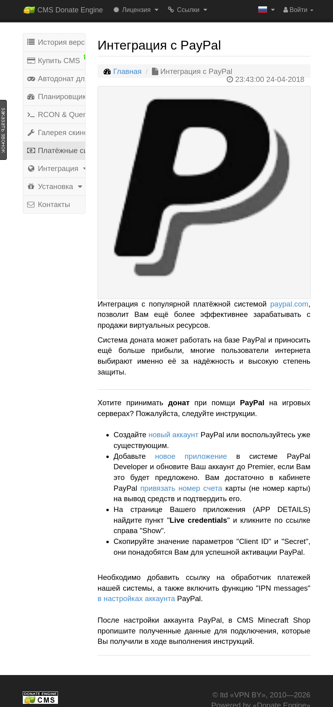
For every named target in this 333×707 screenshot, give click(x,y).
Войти (298, 9)
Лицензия (136, 9)
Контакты (48, 204)
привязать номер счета (181, 488)
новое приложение (191, 456)
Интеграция (56, 168)
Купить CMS (56, 60)
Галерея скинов (56, 132)
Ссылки (188, 9)
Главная (127, 71)
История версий (56, 42)
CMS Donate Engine (63, 8)
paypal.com (289, 304)
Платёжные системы (56, 150)
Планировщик (56, 96)
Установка (55, 186)
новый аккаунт (173, 434)
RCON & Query (56, 114)
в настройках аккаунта (136, 598)
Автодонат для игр (56, 78)
